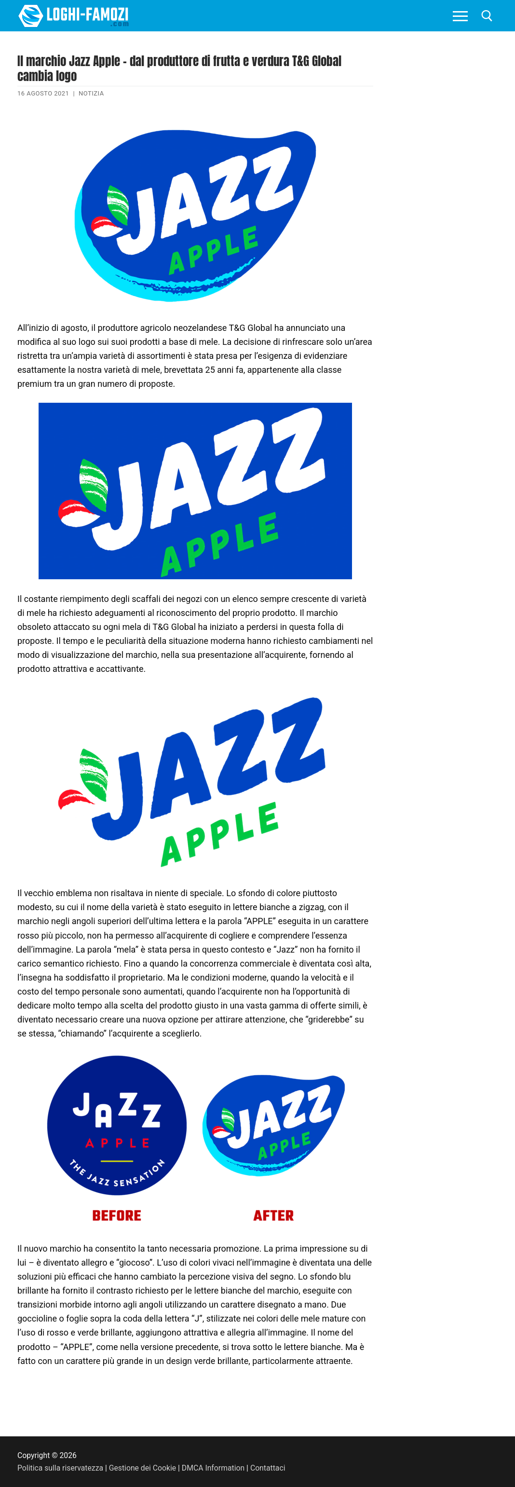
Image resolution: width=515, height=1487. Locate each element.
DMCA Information (213, 1468)
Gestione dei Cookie (142, 1468)
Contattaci (267, 1468)
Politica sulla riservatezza (60, 1468)
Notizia (91, 93)
